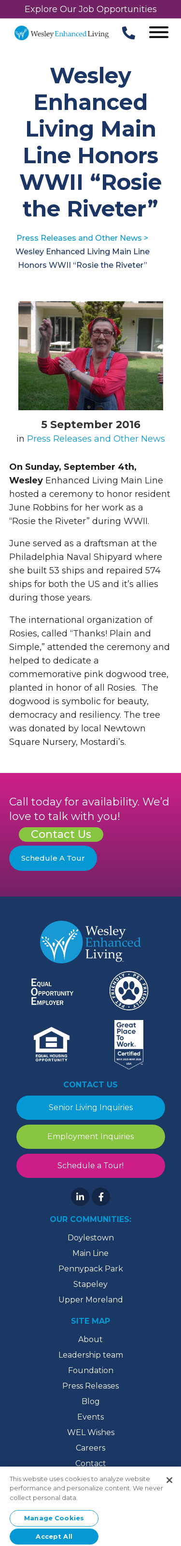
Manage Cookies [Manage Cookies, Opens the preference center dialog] (54, 1520)
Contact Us (61, 834)
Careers (90, 1448)
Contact (90, 1463)
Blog (91, 1401)
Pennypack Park (90, 1268)
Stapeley (90, 1284)
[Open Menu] (158, 33)
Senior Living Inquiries (91, 1107)
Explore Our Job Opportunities (91, 9)
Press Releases (90, 1386)
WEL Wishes (90, 1432)
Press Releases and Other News (96, 438)
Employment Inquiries (90, 1136)
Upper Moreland (90, 1299)
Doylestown (91, 1237)
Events (90, 1417)
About (90, 1339)
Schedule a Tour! (90, 1165)
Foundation (90, 1370)
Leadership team (90, 1355)
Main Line (90, 1253)
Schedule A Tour (53, 858)
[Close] (169, 1482)
